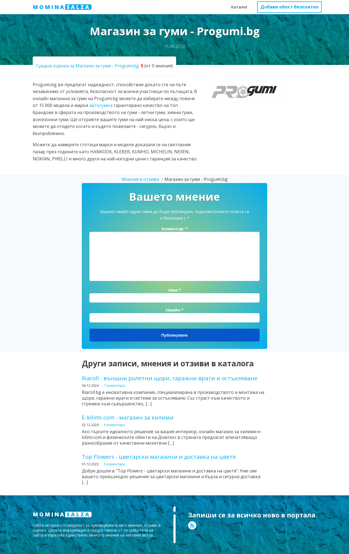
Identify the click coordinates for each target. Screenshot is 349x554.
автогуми (99, 105)
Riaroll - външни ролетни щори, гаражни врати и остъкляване (170, 378)
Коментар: (175, 228)
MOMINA (62, 7)
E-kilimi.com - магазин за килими (128, 417)
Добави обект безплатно (289, 7)
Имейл (174, 310)
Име (175, 290)
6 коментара (114, 424)
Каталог (239, 7)
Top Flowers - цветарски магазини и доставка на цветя (159, 456)
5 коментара (114, 464)
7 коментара (114, 385)
